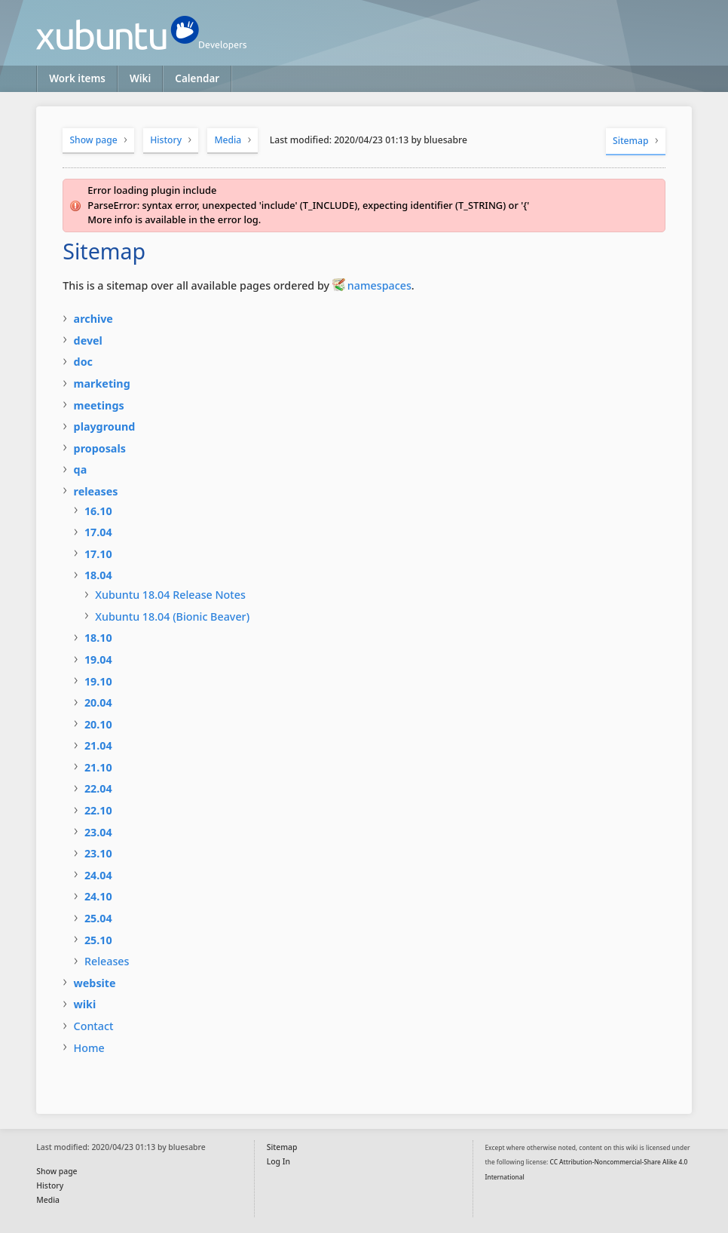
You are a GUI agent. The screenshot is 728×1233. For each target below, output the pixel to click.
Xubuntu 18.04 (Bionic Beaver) (172, 616)
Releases (107, 961)
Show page (93, 139)
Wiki (140, 78)
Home (89, 1048)
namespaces (379, 285)
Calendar (197, 78)
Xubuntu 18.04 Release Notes (170, 594)
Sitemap (631, 140)
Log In (278, 1161)
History (166, 139)
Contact (94, 1026)
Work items (77, 78)
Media (227, 139)
